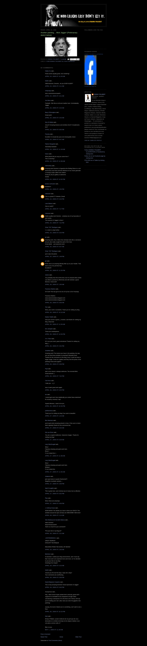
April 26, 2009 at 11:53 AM (55, 324)
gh (46, 237)
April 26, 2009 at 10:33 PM (55, 406)
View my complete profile (93, 140)
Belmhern (48, 554)
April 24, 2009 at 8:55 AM (54, 129)
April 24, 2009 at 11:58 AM (55, 161)
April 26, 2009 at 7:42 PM (54, 376)
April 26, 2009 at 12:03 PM (55, 334)
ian (46, 394)
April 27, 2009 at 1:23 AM (54, 416)
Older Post (78, 637)
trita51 (47, 81)
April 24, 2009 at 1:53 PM (54, 189)
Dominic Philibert (99, 94)
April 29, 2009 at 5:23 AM (54, 565)
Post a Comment (45, 634)
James (47, 275)
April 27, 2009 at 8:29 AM (54, 439)
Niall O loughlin (49, 488)
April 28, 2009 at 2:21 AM (54, 533)
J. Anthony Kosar (50, 508)
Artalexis (47, 476)
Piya (46, 498)
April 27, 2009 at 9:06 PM (54, 503)
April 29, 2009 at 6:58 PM (54, 577)
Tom (46, 307)
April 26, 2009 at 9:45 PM (54, 390)
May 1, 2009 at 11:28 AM (54, 629)
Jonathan (48, 350)
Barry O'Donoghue (50, 112)
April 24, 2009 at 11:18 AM (55, 149)
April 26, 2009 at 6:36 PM (54, 364)
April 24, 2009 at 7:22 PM (54, 223)
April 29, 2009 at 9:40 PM (54, 587)
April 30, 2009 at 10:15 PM (55, 611)
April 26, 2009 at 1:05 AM (54, 284)
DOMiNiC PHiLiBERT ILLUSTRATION (94, 54)
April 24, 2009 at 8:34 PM (54, 232)
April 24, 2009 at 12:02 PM (55, 179)
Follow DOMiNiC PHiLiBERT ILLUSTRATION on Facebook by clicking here (95, 152)
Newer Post (44, 637)
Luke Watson (49, 203)
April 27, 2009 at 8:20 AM (54, 428)
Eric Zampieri (49, 329)
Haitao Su (48, 71)
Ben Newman (49, 420)
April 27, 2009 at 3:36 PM (54, 483)
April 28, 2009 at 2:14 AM (54, 515)
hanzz (47, 154)
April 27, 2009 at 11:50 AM (55, 472)
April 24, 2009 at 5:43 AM (54, 118)
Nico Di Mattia (49, 122)
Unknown (48, 193)
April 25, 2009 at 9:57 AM (54, 246)
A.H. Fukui (48, 338)
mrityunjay (48, 90)
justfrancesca (49, 410)
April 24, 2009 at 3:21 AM (54, 96)
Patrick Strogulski (50, 144)
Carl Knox (48, 380)
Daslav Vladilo (49, 317)
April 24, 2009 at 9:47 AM (54, 139)
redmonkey (48, 165)
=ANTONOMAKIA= (50, 538)
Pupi (46, 368)
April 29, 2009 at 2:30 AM (54, 549)
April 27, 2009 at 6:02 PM (54, 493)
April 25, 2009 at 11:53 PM (55, 270)
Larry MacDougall (50, 444)
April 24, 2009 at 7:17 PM (54, 209)
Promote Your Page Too (90, 86)
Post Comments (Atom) (55, 640)
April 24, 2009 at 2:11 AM (54, 86)
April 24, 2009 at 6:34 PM (54, 199)
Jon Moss (48, 100)
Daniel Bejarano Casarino (52, 582)
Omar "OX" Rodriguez (51, 227)
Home (61, 637)
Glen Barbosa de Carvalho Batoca (55, 520)
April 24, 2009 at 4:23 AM (54, 108)
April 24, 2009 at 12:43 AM (55, 76)
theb (46, 616)
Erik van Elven (49, 432)
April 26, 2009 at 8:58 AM (54, 302)
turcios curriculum (50, 184)
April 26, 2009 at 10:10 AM (55, 312)
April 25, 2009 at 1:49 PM (54, 256)
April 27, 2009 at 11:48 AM (55, 456)
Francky (47, 134)
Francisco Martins (50, 289)
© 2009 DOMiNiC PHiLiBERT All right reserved (60, 61)
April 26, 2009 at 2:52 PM (54, 346)
